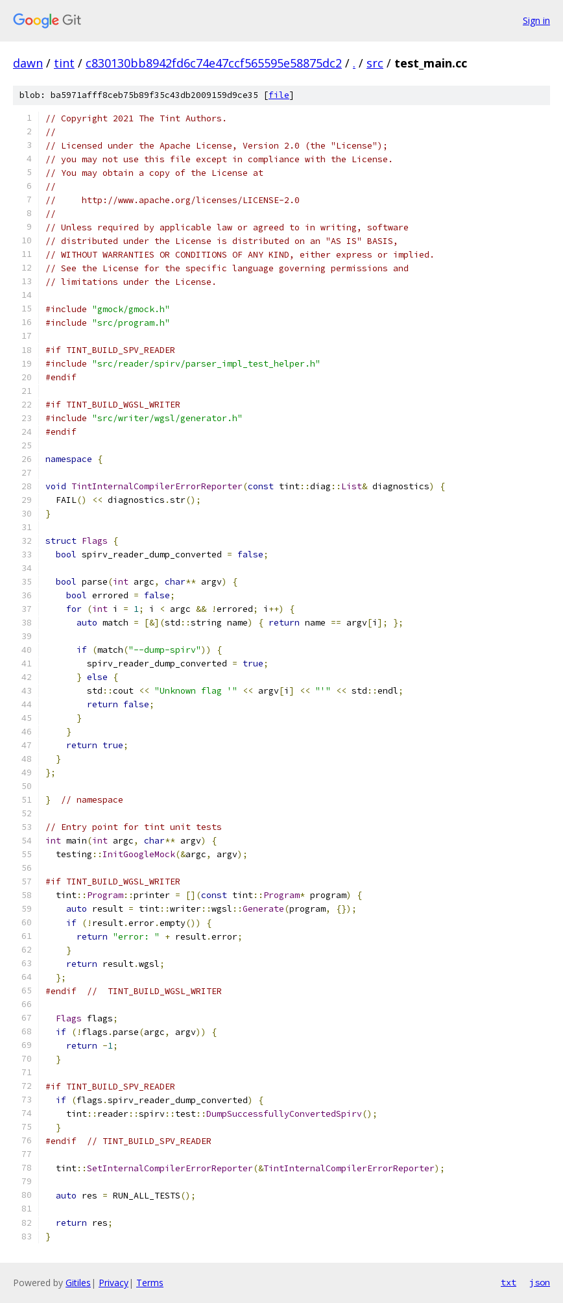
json (539, 1282)
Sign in (536, 20)
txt (508, 1282)
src (374, 63)
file (279, 95)
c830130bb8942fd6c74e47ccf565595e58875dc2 (214, 63)
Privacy (113, 1282)
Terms (149, 1282)
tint (64, 63)
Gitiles (78, 1282)
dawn (28, 63)
